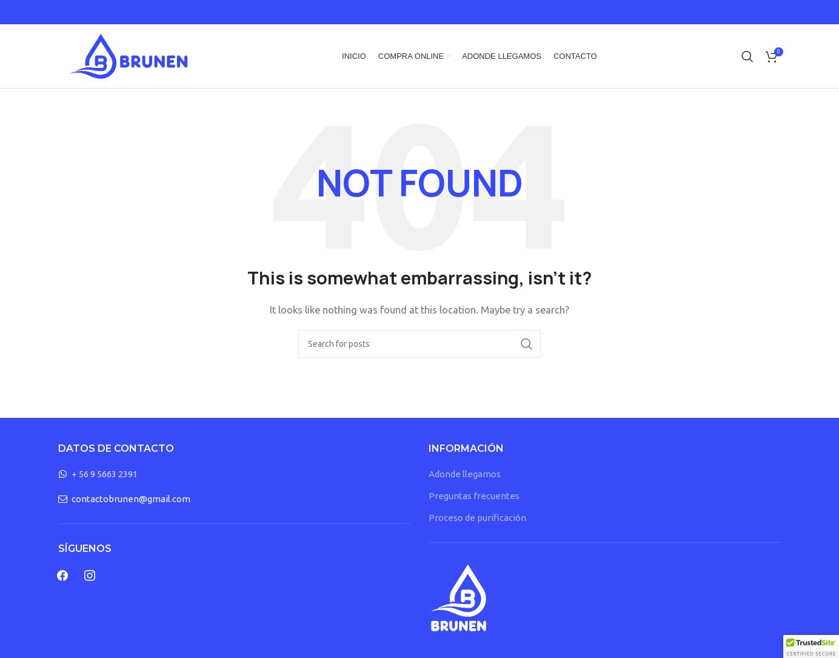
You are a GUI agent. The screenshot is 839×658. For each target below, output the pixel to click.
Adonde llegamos (465, 474)
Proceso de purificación (477, 517)
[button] (811, 646)
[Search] (747, 56)
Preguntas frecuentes (474, 496)
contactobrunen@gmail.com (131, 499)
